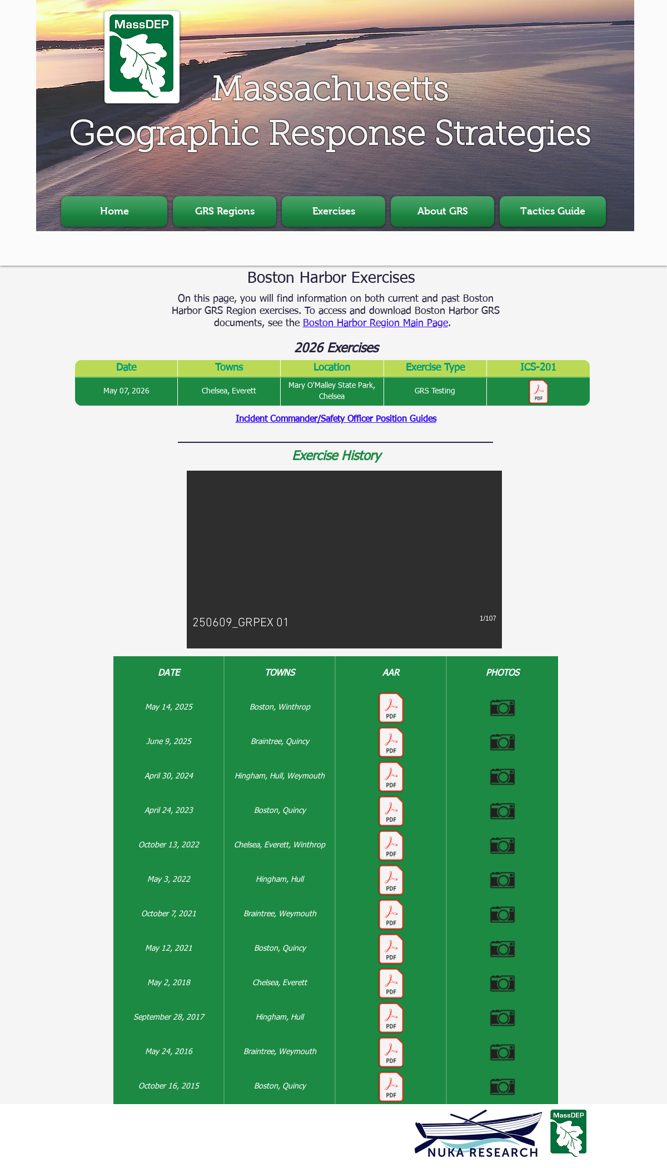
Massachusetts (330, 92)
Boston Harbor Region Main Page (375, 323)
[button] (224, 211)
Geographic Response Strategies (329, 136)
